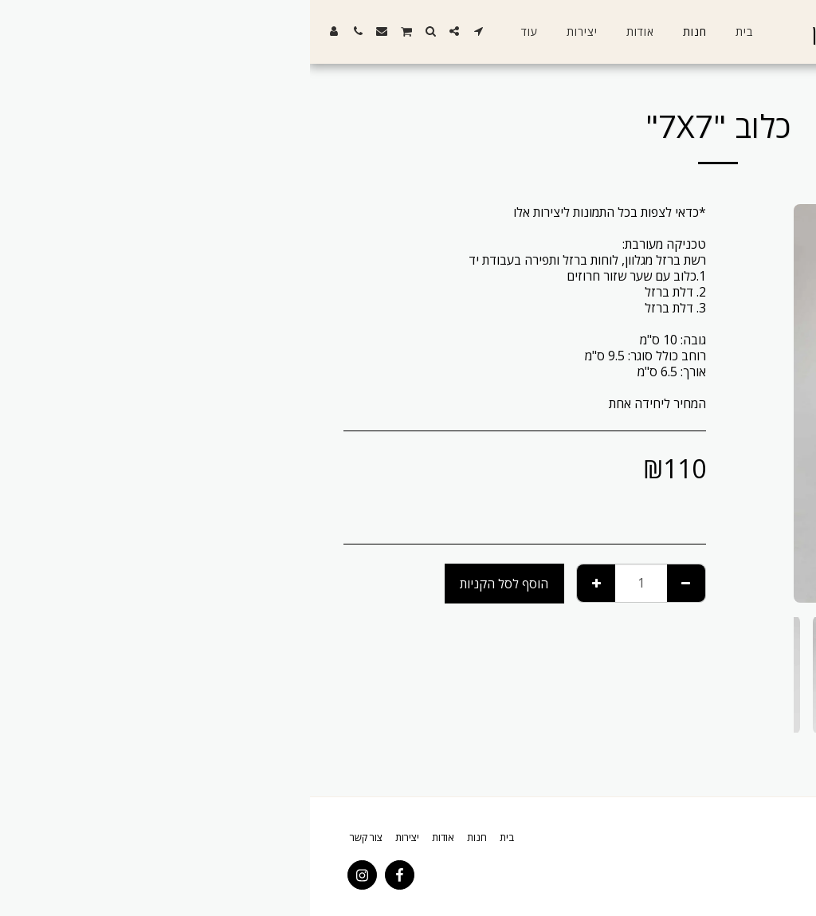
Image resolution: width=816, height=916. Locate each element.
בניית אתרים (656, 873)
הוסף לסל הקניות (194, 583)
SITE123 (707, 873)
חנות (744, 77)
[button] (168, 31)
